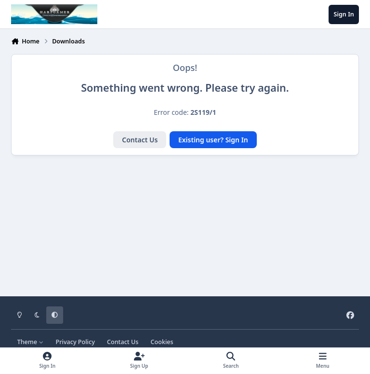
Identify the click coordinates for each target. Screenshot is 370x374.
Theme (30, 342)
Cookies (162, 342)
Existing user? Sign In (213, 139)
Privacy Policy (74, 342)
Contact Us (140, 139)
